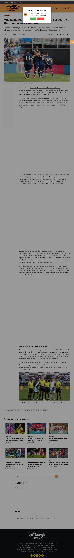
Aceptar (33, 19)
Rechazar (40, 19)
